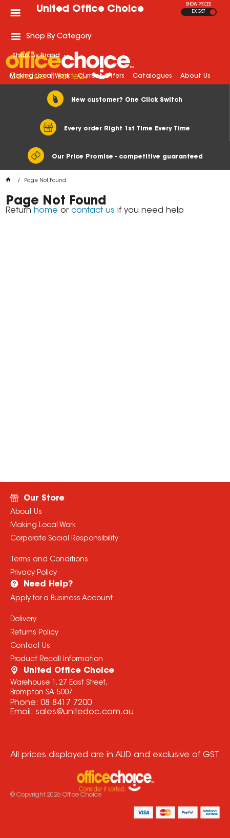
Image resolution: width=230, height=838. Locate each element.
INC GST (213, 12)
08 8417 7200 (66, 703)
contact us (93, 211)
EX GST (198, 12)
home (46, 211)
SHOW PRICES (198, 5)
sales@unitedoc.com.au (84, 712)
